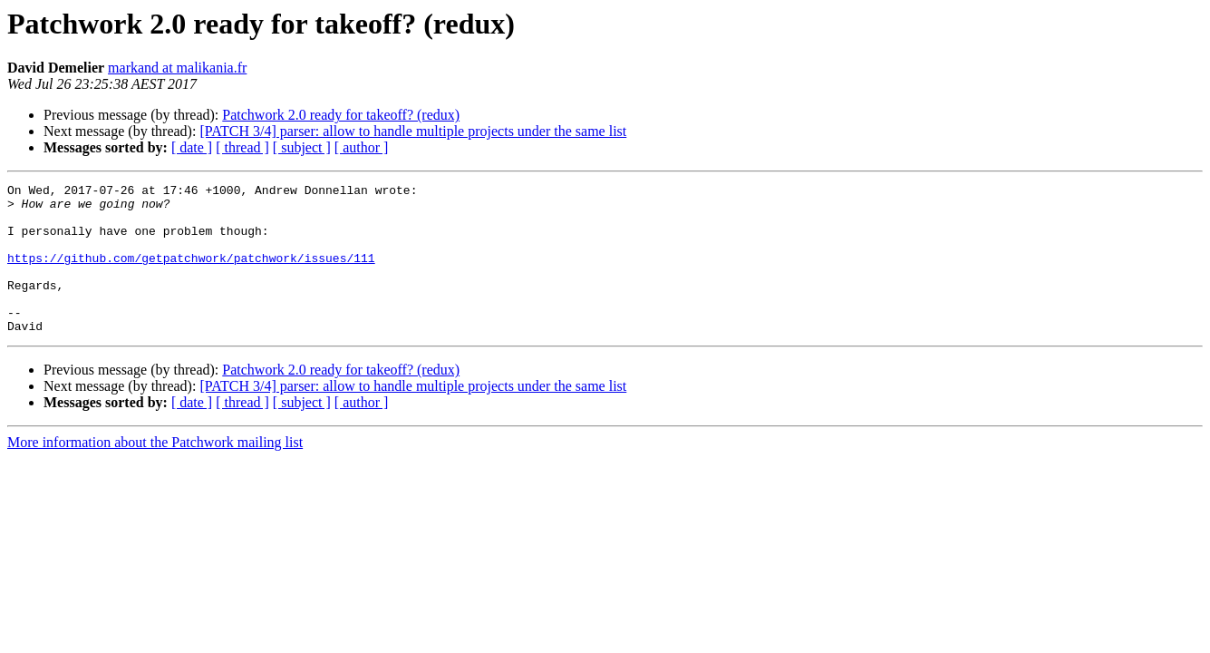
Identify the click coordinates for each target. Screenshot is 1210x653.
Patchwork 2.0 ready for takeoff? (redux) (341, 114)
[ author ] (361, 147)
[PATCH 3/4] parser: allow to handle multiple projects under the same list (412, 131)
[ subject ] (302, 147)
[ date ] (191, 147)
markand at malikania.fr (177, 67)
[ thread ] (242, 147)
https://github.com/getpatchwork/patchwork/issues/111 (191, 274)
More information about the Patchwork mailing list (155, 472)
